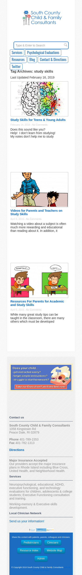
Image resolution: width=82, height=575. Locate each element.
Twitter (16, 66)
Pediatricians (31, 542)
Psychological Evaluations (43, 52)
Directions (16, 450)
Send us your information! (26, 521)
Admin (41, 558)
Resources (18, 59)
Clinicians (52, 542)
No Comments (39, 124)
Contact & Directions (53, 59)
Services (17, 52)
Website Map (54, 550)
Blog (32, 59)
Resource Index (29, 550)
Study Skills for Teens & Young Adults (38, 120)
